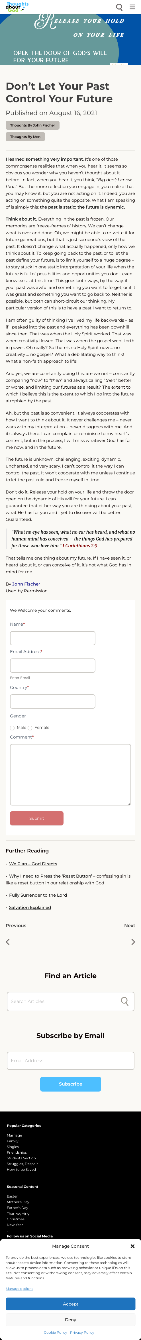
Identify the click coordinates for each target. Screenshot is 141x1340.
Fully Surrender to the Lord (38, 895)
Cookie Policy (55, 1332)
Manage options (19, 1288)
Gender (18, 716)
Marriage (14, 1135)
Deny (70, 1319)
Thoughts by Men (25, 136)
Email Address (26, 651)
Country (19, 687)
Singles (13, 1147)
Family (13, 1141)
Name (17, 624)
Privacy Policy (82, 1332)
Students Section (21, 1158)
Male (18, 727)
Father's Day (17, 1208)
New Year (15, 1225)
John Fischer (26, 584)
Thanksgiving (18, 1213)
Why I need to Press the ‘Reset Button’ (51, 876)
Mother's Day (18, 1202)
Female (38, 727)
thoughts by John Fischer (32, 125)
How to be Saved (21, 1169)
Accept (70, 1304)
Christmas (15, 1219)
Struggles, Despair (22, 1164)
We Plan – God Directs (33, 863)
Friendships (17, 1152)
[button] (132, 1246)
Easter (12, 1196)
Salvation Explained (30, 907)
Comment (22, 737)
